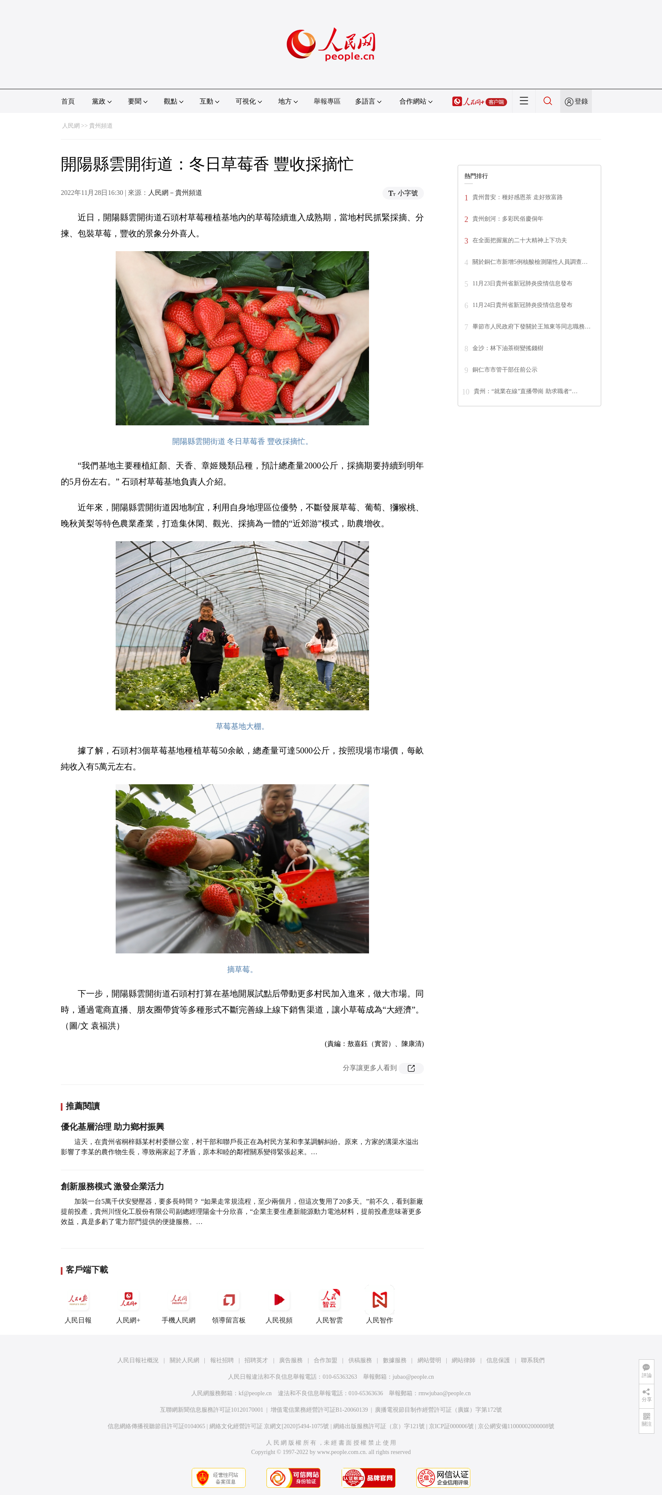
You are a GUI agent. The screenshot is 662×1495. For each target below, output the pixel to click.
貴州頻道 (101, 126)
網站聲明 (429, 1360)
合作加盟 (325, 1360)
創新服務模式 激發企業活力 (112, 1186)
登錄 (581, 101)
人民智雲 (329, 1304)
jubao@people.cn (413, 1377)
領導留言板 (229, 1304)
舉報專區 (327, 101)
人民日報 (78, 1304)
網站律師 (463, 1360)
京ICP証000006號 (451, 1426)
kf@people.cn (255, 1393)
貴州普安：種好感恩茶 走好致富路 (517, 197)
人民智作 (379, 1304)
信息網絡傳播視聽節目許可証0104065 (156, 1426)
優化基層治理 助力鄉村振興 (112, 1126)
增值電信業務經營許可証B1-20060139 (319, 1410)
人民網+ (128, 1304)
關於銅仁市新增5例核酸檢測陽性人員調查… (530, 262)
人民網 (71, 126)
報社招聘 (222, 1360)
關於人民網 (184, 1360)
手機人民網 (178, 1304)
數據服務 (395, 1360)
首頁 (68, 101)
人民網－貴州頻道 (175, 192)
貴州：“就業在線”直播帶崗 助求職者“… (526, 391)
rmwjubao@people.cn (444, 1393)
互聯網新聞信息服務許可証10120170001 (211, 1410)
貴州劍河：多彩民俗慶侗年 (507, 219)
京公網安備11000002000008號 (516, 1426)
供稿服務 (360, 1360)
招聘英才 (256, 1360)
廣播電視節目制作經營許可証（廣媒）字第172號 (438, 1410)
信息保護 (498, 1360)
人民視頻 (279, 1304)
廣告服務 (291, 1360)
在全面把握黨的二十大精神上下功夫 (519, 240)
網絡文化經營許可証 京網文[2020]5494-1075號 (269, 1426)
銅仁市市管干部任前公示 (504, 370)
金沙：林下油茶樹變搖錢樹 (507, 348)
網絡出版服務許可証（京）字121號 (379, 1426)
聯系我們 (533, 1360)
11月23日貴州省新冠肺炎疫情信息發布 (522, 283)
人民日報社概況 (138, 1360)
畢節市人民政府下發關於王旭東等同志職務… (531, 326)
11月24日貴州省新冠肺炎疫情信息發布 (522, 305)
